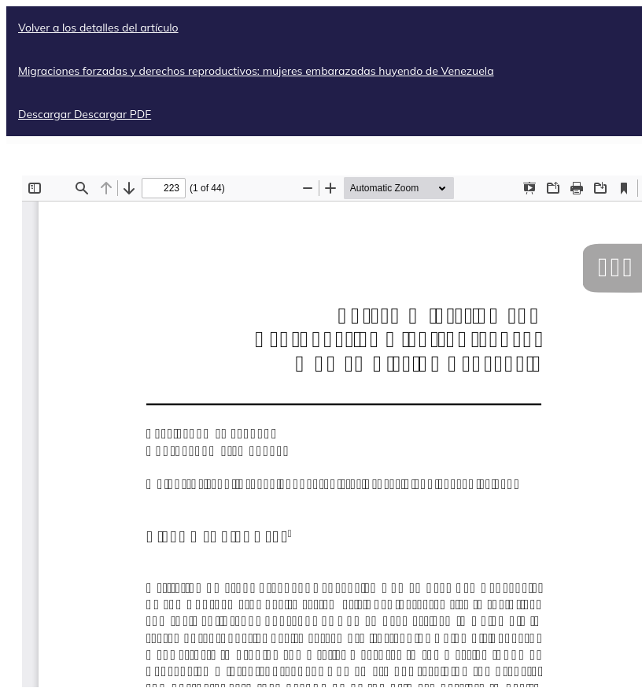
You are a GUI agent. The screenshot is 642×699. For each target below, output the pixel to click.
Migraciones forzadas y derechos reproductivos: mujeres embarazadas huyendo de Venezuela (256, 71)
